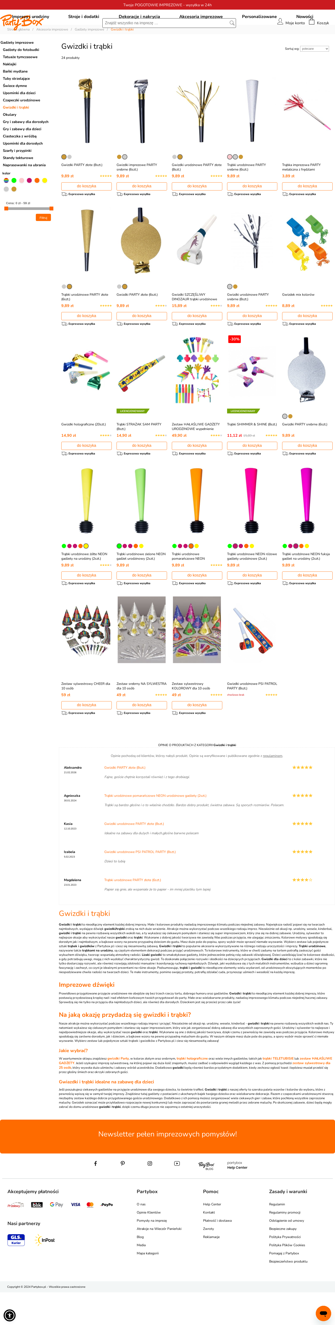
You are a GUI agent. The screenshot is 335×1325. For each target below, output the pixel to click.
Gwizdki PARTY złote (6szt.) (137, 318)
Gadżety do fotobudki (21, 71)
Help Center (212, 1237)
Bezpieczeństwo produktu (288, 1294)
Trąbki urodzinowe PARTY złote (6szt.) (132, 912)
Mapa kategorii (148, 1286)
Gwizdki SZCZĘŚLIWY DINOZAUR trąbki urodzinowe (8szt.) (194, 323)
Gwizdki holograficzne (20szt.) (83, 450)
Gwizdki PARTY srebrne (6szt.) (304, 450)
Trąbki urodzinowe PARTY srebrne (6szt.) (246, 189)
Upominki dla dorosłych (23, 165)
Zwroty (208, 1261)
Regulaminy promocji (284, 1245)
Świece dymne (15, 107)
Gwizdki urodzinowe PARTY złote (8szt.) (134, 856)
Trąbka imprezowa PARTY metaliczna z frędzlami (301, 189)
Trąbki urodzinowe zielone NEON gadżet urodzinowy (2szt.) (141, 584)
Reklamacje (211, 1269)
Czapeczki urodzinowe (21, 122)
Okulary (9, 136)
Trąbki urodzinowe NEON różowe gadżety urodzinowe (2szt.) (252, 584)
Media (141, 1278)
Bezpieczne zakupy (283, 1261)
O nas (141, 1237)
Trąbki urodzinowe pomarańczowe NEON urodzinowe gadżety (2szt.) (192, 587)
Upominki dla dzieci (19, 114)
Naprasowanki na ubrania (24, 186)
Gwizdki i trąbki (16, 129)
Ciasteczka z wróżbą (20, 158)
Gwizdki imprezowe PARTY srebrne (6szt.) (137, 189)
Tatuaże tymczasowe (20, 78)
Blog (140, 1269)
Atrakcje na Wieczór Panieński (159, 1261)
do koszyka (86, 208)
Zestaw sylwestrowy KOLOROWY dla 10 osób (191, 716)
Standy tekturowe (18, 179)
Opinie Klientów (149, 1245)
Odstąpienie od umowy (286, 1253)
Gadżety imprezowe (17, 64)
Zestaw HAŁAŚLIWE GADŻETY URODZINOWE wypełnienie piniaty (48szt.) (196, 455)
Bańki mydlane (15, 93)
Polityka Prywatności (285, 1269)
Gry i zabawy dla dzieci (22, 150)
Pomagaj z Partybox (284, 1286)
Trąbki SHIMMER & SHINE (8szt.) (252, 450)
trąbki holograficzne (192, 1091)
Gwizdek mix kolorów (298, 318)
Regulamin (277, 1237)
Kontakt (209, 1245)
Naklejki (9, 86)
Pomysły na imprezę (152, 1253)
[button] (9, 1315)
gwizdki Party (118, 1091)
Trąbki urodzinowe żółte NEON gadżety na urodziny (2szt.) (84, 584)
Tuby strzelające (16, 100)
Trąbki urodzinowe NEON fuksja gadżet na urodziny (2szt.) (306, 584)
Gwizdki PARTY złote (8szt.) (81, 186)
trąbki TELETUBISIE (278, 1091)
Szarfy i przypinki (17, 172)
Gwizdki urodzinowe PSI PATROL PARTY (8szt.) (140, 884)
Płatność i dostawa (217, 1253)
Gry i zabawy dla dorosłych (26, 143)
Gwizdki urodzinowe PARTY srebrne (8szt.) (248, 320)
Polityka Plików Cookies (287, 1278)
